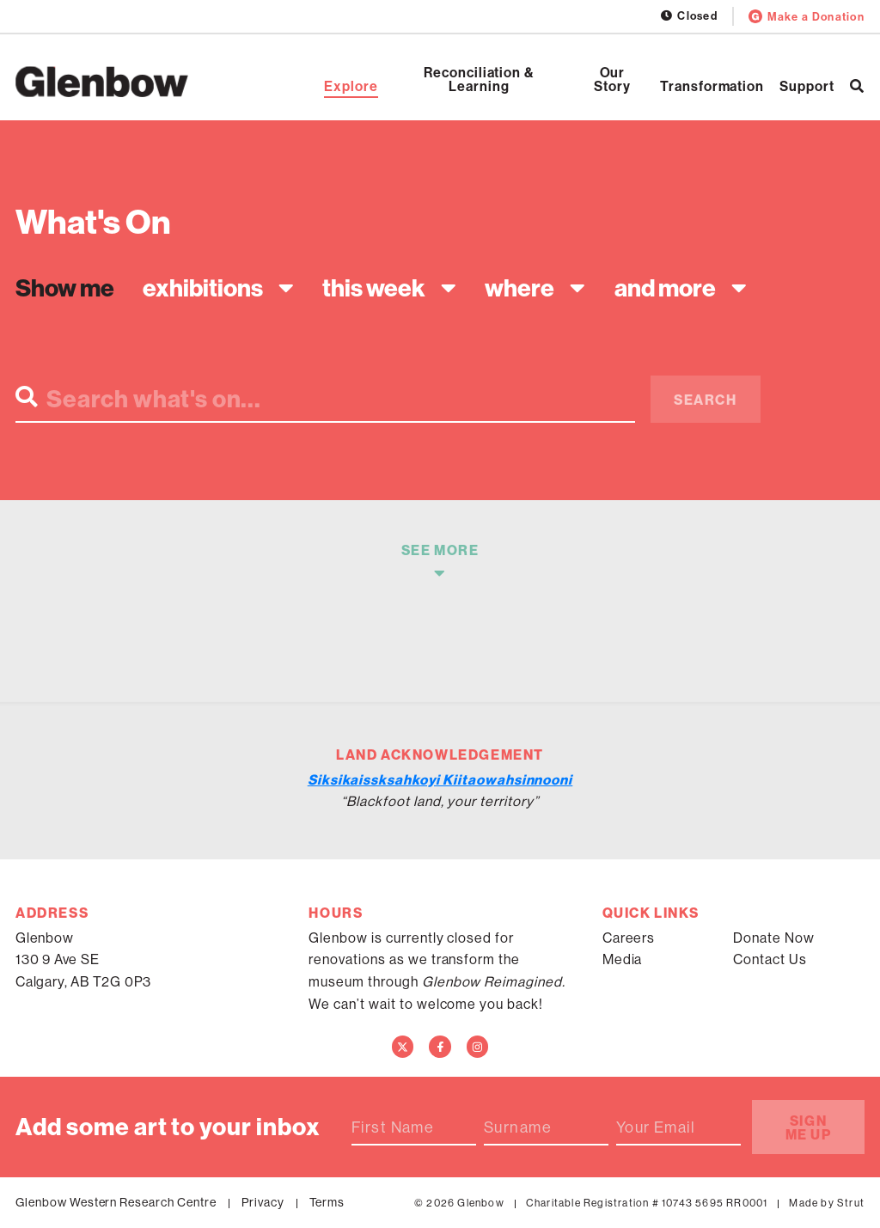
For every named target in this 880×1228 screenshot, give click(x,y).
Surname (518, 1127)
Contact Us (770, 959)
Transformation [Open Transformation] (712, 86)
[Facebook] (440, 1047)
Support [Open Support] (806, 86)
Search (705, 399)
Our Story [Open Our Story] (612, 79)
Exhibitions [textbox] (203, 287)
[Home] (101, 81)
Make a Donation (807, 16)
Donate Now (774, 937)
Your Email (655, 1127)
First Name (392, 1127)
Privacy (262, 1202)
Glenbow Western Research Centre (116, 1202)
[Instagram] (478, 1047)
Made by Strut (827, 1202)
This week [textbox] (373, 287)
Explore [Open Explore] (351, 86)
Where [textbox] (519, 287)
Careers (629, 937)
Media (622, 959)
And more (665, 288)
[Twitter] (403, 1047)
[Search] (857, 86)
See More (440, 550)
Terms (327, 1202)
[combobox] (214, 287)
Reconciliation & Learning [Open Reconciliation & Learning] (479, 79)
